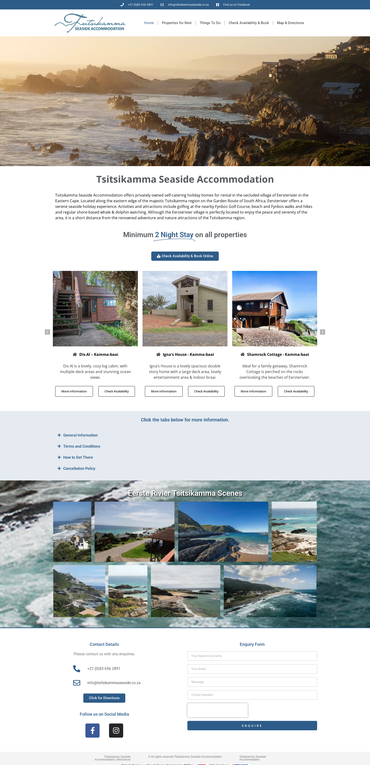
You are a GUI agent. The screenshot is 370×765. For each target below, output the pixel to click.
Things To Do (210, 23)
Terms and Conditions (81, 446)
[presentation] (217, 710)
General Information (80, 435)
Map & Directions (290, 23)
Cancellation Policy (79, 468)
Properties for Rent (177, 23)
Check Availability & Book (249, 23)
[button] (47, 332)
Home (149, 23)
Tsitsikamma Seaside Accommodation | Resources (113, 758)
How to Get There (78, 457)
